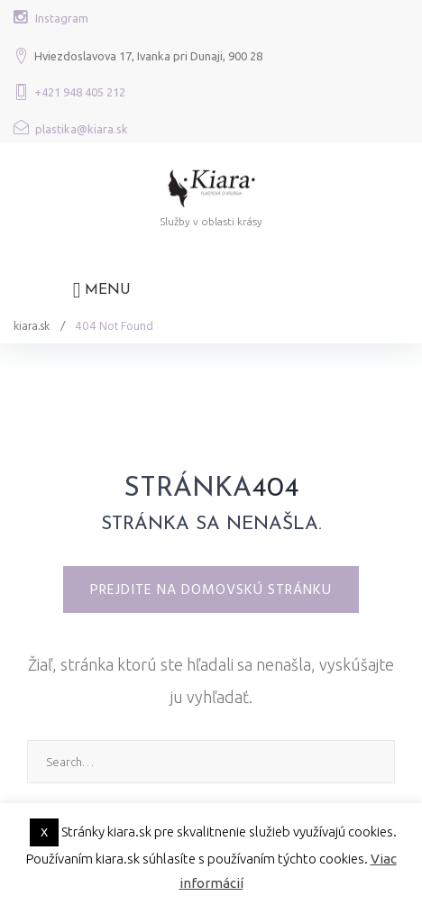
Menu (102, 290)
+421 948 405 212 (79, 92)
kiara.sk (32, 326)
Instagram (61, 18)
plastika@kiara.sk (81, 129)
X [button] (44, 832)
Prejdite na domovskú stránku (211, 589)
